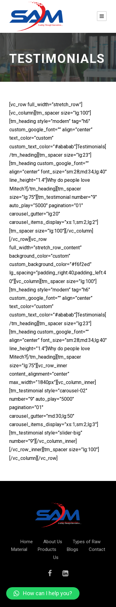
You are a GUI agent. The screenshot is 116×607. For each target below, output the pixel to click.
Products (47, 549)
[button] (42, 593)
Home (26, 541)
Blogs (72, 549)
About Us (52, 541)
